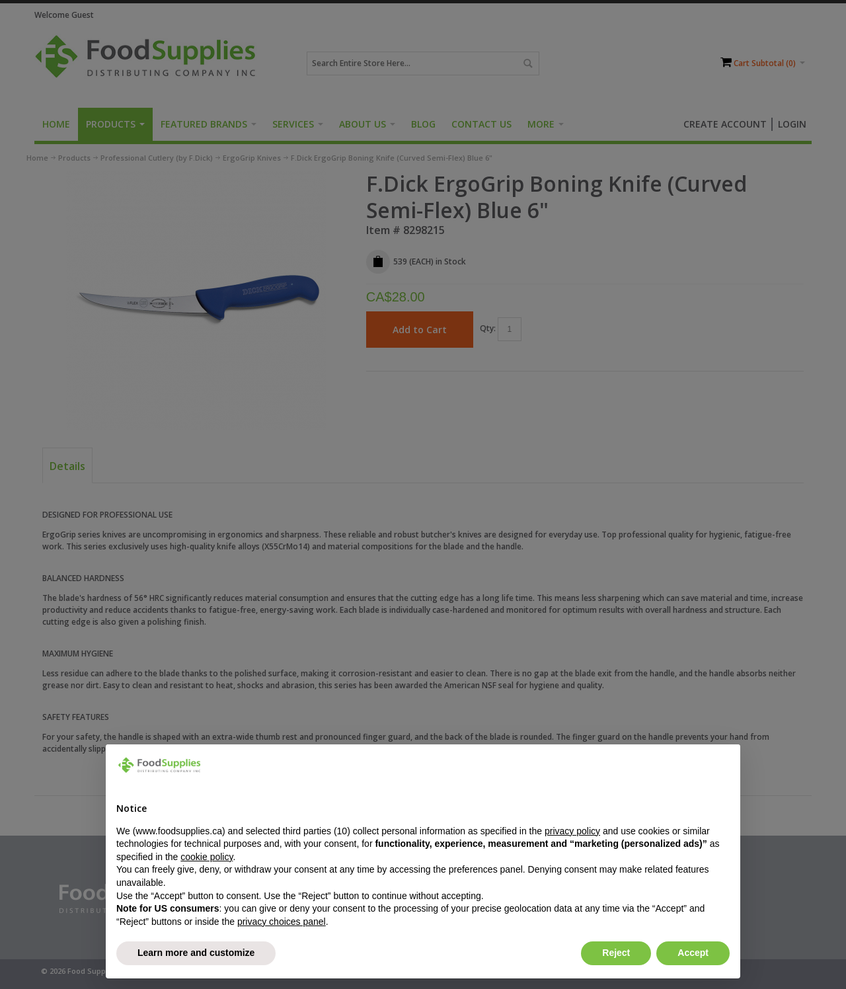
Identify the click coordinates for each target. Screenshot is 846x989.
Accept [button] (693, 952)
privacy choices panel (281, 921)
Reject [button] (616, 952)
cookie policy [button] (206, 856)
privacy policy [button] (572, 831)
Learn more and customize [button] (195, 952)
